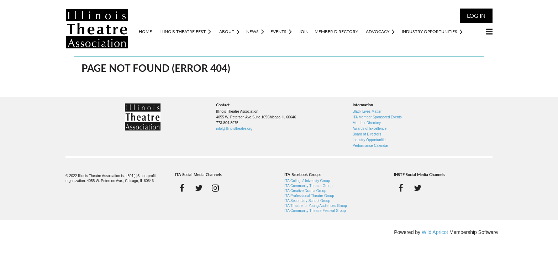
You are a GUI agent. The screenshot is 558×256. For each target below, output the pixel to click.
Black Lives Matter (367, 111)
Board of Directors (367, 134)
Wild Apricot (435, 232)
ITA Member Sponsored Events (377, 117)
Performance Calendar (371, 146)
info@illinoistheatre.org (234, 128)
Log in (476, 15)
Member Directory (367, 123)
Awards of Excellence (369, 128)
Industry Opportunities (370, 140)
